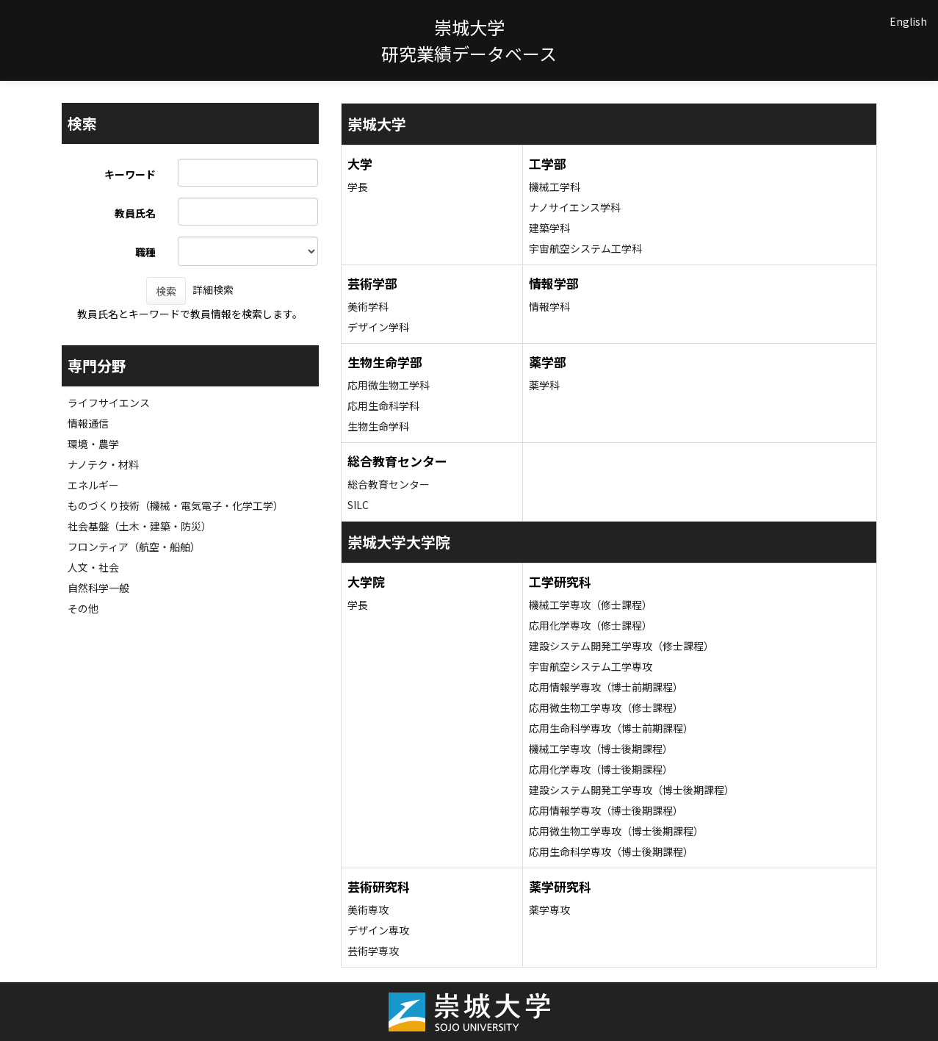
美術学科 (368, 306)
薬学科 (544, 385)
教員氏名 (135, 213)
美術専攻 (368, 909)
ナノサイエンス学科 (575, 207)
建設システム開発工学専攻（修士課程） (621, 645)
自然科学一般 (98, 587)
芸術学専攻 (373, 950)
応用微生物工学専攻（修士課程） (606, 707)
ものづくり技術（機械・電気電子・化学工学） (176, 505)
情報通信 (88, 423)
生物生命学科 (378, 426)
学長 (357, 186)
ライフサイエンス (109, 402)
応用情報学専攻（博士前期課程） (606, 687)
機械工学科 (554, 186)
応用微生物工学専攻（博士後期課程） (616, 831)
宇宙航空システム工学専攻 (590, 666)
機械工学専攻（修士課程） (590, 604)
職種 (145, 252)
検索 (166, 291)
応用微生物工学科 (388, 385)
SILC (358, 504)
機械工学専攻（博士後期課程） (601, 748)
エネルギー (93, 485)
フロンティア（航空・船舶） (134, 546)
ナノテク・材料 (103, 464)
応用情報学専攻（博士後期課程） (606, 810)
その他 (83, 608)
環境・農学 (93, 443)
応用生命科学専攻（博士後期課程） (611, 851)
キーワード (130, 174)
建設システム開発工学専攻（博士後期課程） (632, 789)
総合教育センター (388, 484)
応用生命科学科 (383, 405)
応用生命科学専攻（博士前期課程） (611, 728)
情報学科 (549, 306)
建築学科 (549, 227)
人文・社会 (93, 567)
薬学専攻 (549, 909)
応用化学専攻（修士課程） (590, 625)
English (908, 21)
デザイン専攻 (378, 930)
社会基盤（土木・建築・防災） (140, 526)
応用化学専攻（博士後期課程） (601, 769)
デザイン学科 (378, 327)
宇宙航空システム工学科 (585, 248)
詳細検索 (213, 289)
